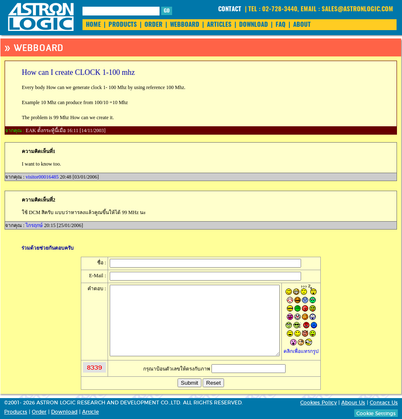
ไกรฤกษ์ (34, 225)
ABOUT (302, 25)
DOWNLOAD (253, 25)
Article (90, 411)
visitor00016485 (42, 177)
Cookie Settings (376, 413)
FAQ (281, 25)
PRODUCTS (122, 25)
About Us (353, 402)
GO (167, 10)
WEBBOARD (184, 25)
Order (39, 411)
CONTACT (229, 9)
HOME (93, 25)
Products (15, 411)
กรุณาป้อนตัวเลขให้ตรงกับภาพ (214, 369)
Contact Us (384, 402)
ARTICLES (219, 25)
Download (64, 411)
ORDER (153, 25)
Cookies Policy (318, 402)
